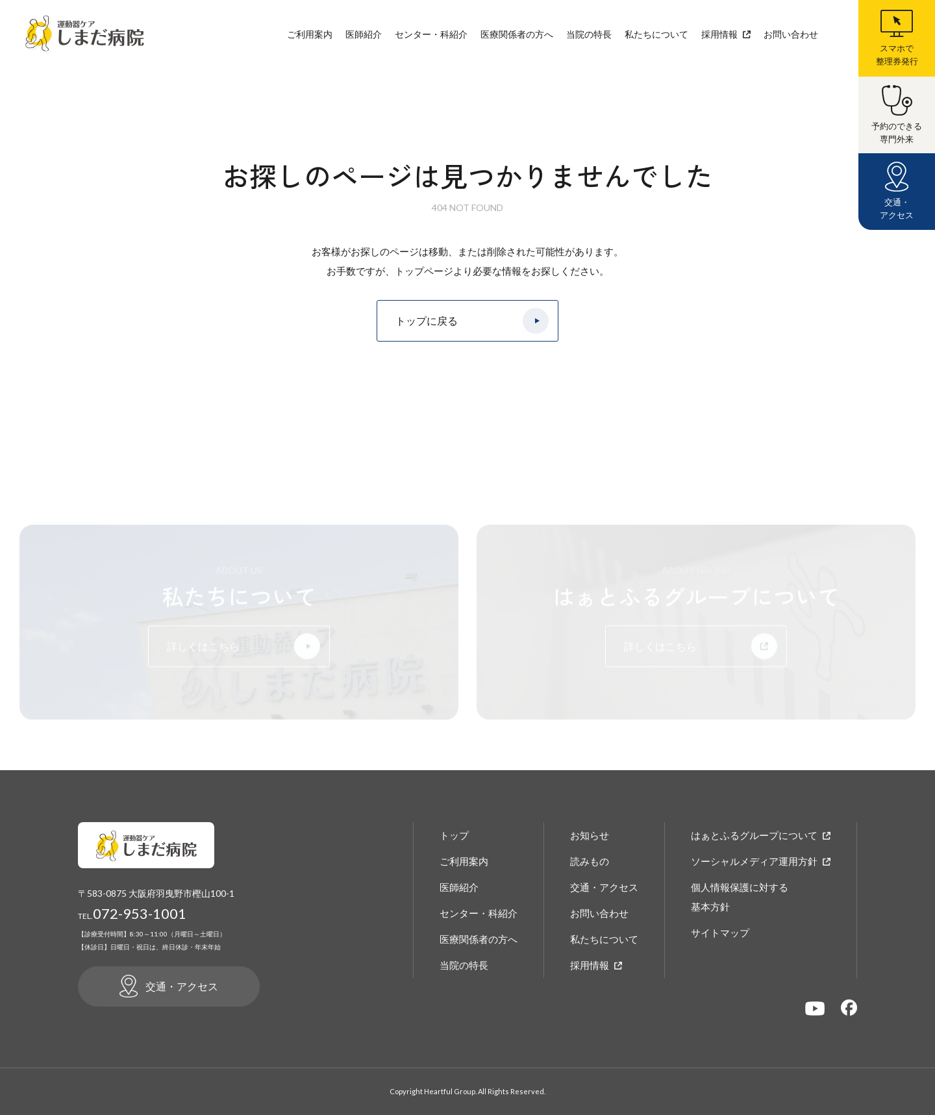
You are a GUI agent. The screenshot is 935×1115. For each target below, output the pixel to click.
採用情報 (719, 34)
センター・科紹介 (431, 34)
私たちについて (656, 34)
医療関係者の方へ (516, 34)
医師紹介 (363, 34)
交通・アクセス (604, 887)
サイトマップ (720, 932)
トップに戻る (426, 321)
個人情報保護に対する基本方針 (739, 896)
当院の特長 (589, 34)
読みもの (589, 861)
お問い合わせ (791, 34)
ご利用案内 (309, 34)
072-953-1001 (132, 913)
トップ (454, 835)
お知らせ (589, 835)
